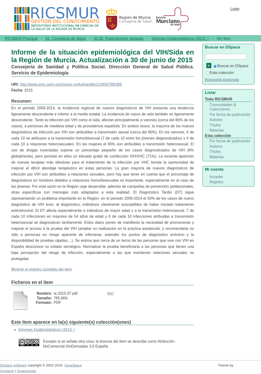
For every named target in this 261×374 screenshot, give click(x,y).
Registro (217, 182)
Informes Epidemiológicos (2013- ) (180, 38)
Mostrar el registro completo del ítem (41, 269)
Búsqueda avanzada (222, 80)
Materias (217, 130)
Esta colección (220, 73)
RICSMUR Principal (21, 38)
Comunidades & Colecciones (223, 107)
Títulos (215, 125)
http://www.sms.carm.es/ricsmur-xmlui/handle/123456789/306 (71, 84)
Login (235, 9)
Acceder (216, 177)
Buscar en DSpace (231, 66)
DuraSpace (73, 365)
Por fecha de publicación (230, 115)
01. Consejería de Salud (66, 38)
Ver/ (110, 293)
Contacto (7, 371)
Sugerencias (26, 371)
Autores (216, 120)
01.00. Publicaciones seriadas (119, 38)
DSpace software (13, 365)
